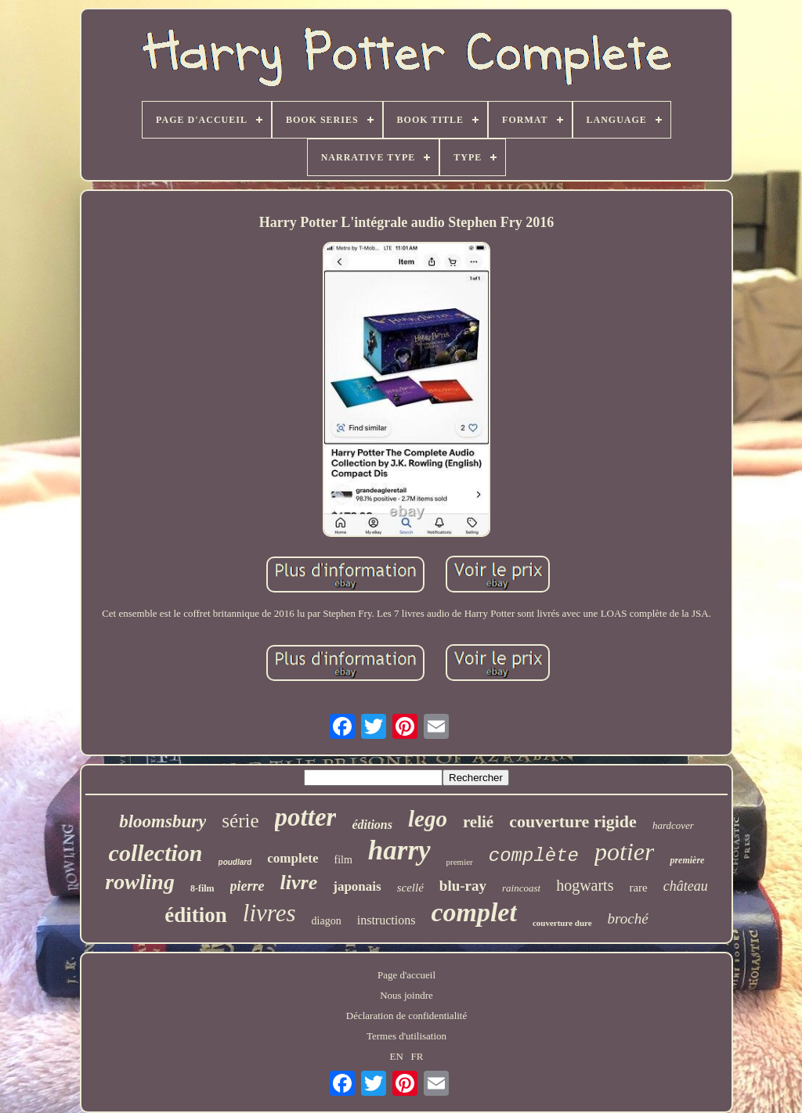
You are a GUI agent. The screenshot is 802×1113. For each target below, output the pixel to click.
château (685, 886)
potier (624, 851)
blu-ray (462, 885)
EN (396, 1056)
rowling (140, 882)
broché (628, 918)
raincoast (521, 888)
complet (474, 912)
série (240, 820)
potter (306, 817)
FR (417, 1056)
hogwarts (584, 885)
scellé (410, 887)
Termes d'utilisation (406, 1036)
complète (534, 855)
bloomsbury (162, 821)
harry (399, 850)
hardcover (673, 825)
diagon (326, 921)
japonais (357, 886)
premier (459, 861)
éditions (372, 824)
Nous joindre (406, 995)
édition (195, 915)
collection (156, 853)
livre (299, 882)
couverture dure (562, 923)
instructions (386, 920)
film (343, 860)
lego (427, 818)
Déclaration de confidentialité (406, 1015)
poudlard (235, 862)
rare (638, 887)
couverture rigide (573, 821)
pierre (247, 886)
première (687, 860)
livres (269, 913)
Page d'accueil (406, 975)
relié (478, 821)
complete (292, 858)
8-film (202, 888)
